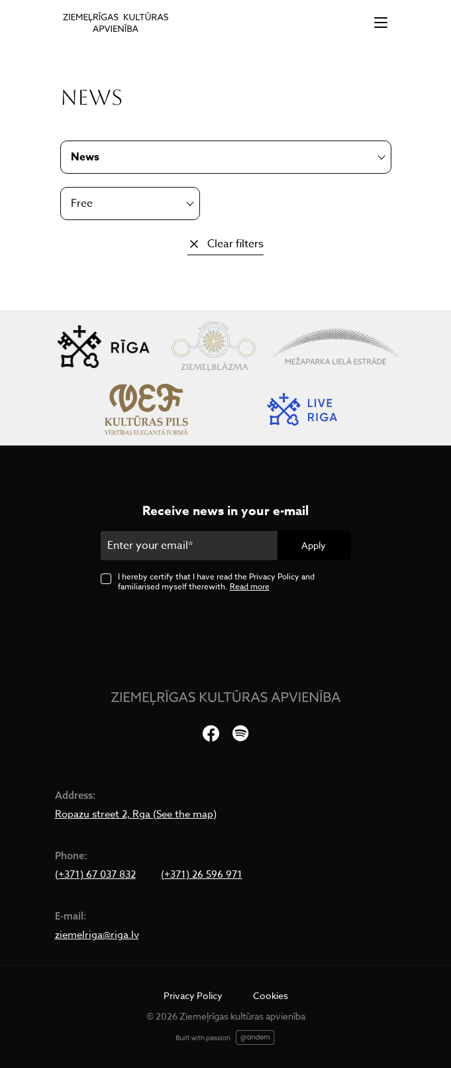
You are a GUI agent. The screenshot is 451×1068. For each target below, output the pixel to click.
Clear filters (235, 244)
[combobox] (130, 203)
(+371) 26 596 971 (201, 874)
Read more (250, 586)
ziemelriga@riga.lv (97, 935)
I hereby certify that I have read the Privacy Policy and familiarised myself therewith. (216, 581)
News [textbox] (85, 157)
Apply (313, 545)
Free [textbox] (82, 203)
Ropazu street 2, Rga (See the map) (136, 814)
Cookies (270, 995)
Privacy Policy (193, 995)
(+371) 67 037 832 (95, 874)
